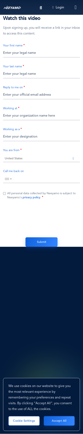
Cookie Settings (24, 420)
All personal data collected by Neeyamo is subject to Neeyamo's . (41, 195)
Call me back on (13, 171)
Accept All (59, 420)
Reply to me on (13, 87)
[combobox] (41, 158)
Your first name (13, 45)
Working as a (11, 129)
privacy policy (31, 197)
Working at (10, 108)
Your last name (12, 66)
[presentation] (41, 218)
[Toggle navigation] (76, 7)
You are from (11, 150)
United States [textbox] (13, 158)
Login (58, 7)
